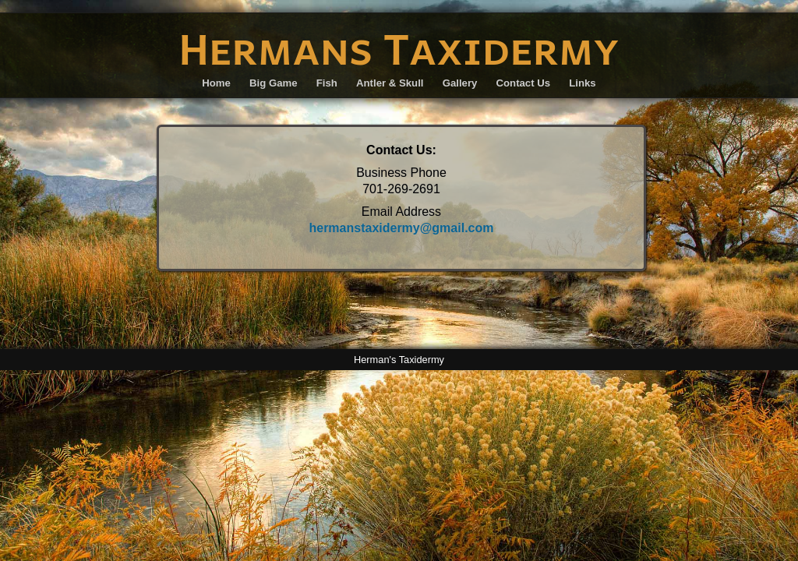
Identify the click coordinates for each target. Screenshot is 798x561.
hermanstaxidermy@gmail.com (401, 228)
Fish (326, 83)
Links (582, 83)
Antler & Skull (389, 83)
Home (216, 83)
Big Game (273, 83)
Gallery (460, 83)
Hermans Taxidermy (398, 48)
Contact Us (523, 83)
